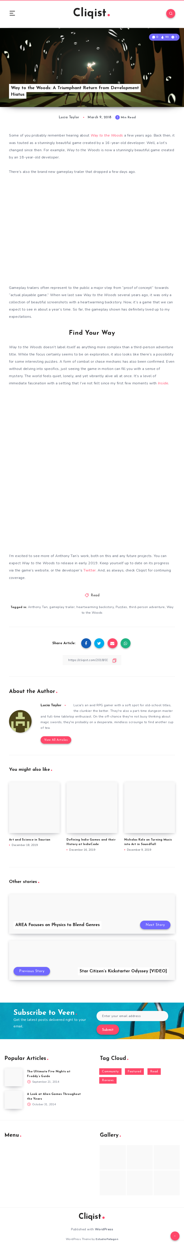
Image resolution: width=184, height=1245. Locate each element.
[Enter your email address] (132, 1010)
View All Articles (56, 734)
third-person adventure (147, 607)
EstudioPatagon (107, 1233)
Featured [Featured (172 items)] (134, 1066)
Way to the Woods (107, 135)
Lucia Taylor (51, 705)
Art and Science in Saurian (30, 834)
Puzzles (121, 607)
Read (95, 595)
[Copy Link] (92, 660)
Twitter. (90, 570)
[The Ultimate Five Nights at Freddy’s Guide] (14, 1072)
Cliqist (91, 13)
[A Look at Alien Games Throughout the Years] (14, 1094)
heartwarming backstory (95, 607)
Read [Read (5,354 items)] (154, 1066)
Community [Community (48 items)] (110, 1066)
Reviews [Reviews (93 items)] (108, 1074)
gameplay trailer (62, 607)
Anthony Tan (38, 607)
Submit (107, 1024)
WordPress (104, 1224)
